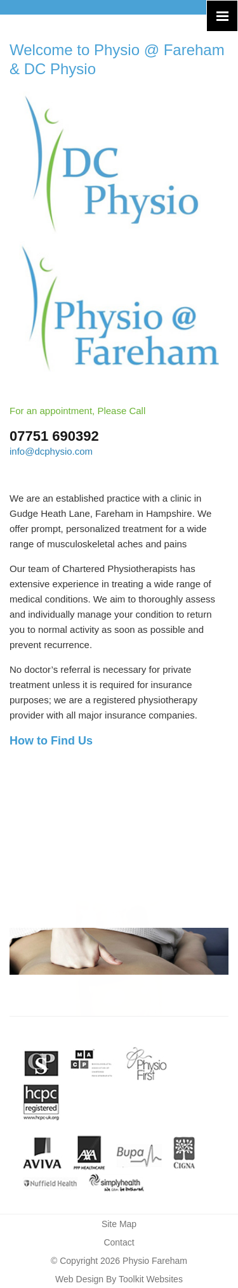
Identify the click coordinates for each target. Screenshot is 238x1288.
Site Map (119, 1224)
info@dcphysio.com (51, 451)
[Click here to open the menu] (222, 16)
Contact (118, 1242)
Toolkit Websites (151, 1279)
